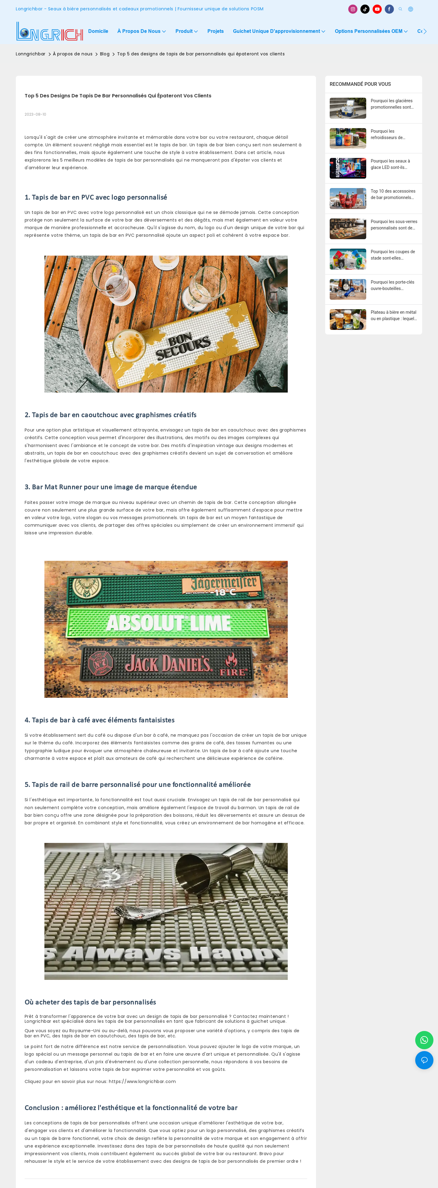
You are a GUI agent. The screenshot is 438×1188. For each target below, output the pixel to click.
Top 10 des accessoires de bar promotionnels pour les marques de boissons (393, 195)
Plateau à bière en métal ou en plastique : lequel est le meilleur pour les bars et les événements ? (394, 316)
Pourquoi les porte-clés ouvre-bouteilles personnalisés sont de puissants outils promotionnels (392, 286)
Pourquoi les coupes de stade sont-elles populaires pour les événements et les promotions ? (393, 255)
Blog (104, 54)
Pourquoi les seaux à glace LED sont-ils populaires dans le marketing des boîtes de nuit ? (393, 165)
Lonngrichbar (31, 54)
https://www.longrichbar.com (142, 1081)
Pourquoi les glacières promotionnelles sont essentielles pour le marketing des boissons (393, 104)
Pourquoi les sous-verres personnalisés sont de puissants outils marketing (394, 225)
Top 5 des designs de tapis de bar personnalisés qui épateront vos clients (201, 54)
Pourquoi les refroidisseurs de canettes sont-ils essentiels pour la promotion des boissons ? (394, 135)
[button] (425, 31)
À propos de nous (72, 54)
